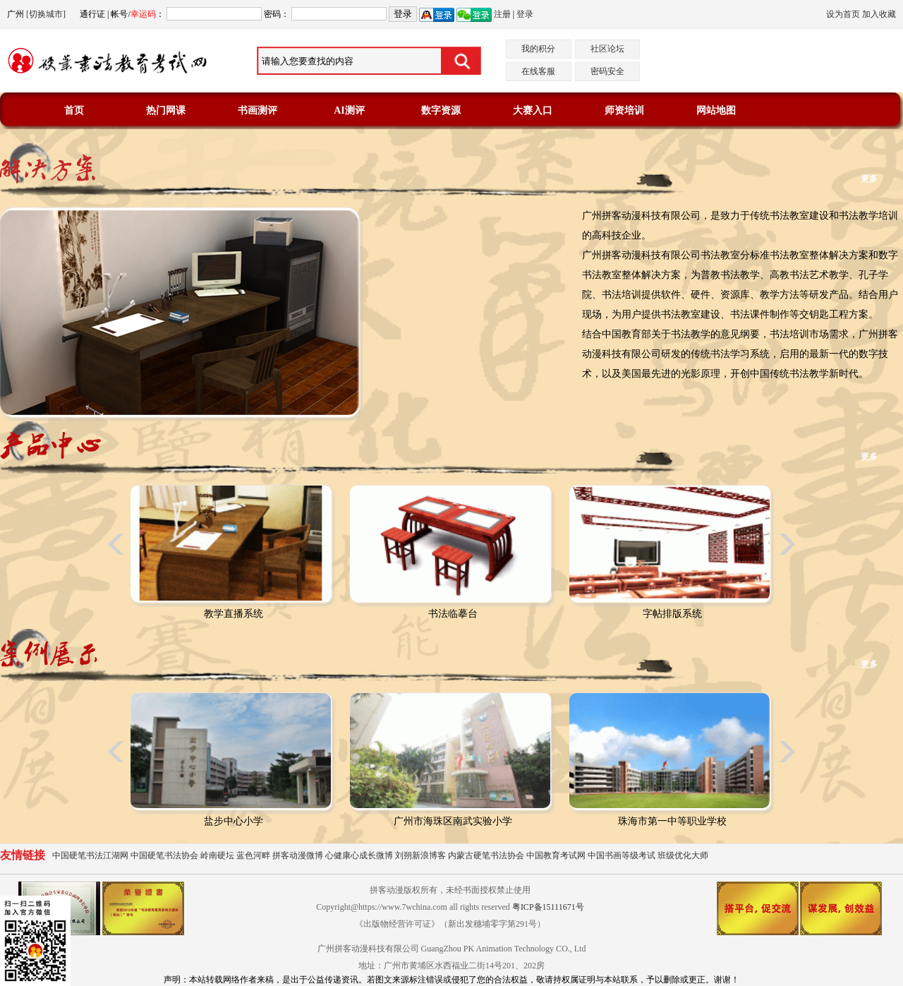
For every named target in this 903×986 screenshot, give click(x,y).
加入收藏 (879, 14)
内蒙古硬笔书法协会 (486, 855)
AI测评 (349, 110)
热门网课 (166, 110)
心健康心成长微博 (359, 855)
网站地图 (716, 110)
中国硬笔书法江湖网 (90, 855)
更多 (869, 179)
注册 (502, 14)
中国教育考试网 (556, 855)
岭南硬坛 (217, 855)
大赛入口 (532, 110)
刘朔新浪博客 (420, 855)
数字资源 (441, 110)
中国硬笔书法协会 (164, 855)
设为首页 (843, 14)
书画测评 (257, 110)
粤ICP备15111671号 (548, 907)
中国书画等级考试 (621, 855)
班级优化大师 (682, 855)
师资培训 (624, 110)
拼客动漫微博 (297, 855)
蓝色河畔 (253, 855)
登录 (524, 14)
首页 (74, 110)
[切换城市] (46, 14)
